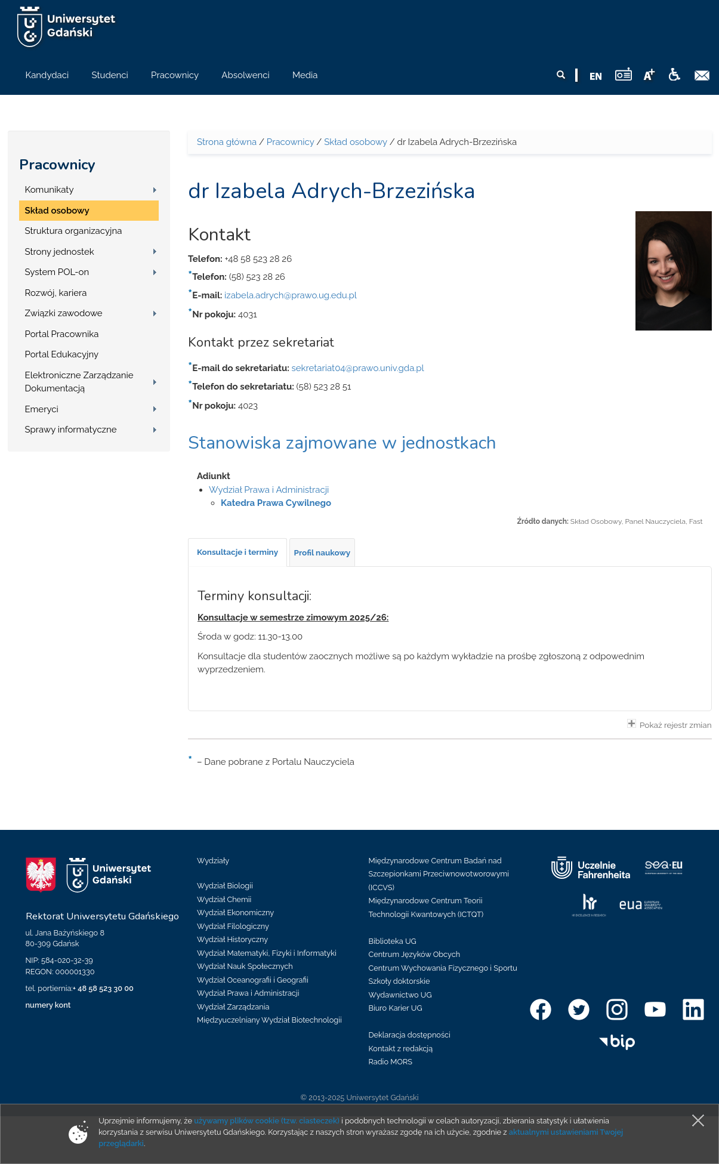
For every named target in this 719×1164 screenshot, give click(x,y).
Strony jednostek (59, 251)
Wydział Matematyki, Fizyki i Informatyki (267, 953)
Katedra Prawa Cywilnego (276, 503)
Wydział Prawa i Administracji (269, 489)
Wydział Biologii (225, 885)
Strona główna (227, 142)
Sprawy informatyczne (71, 429)
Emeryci (41, 409)
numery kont (48, 1005)
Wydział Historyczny (232, 939)
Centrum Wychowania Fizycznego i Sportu (443, 968)
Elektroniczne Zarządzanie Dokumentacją (79, 382)
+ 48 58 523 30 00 (103, 988)
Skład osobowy (57, 210)
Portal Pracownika (62, 334)
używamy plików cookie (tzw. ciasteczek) (267, 1120)
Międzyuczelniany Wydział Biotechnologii (269, 1019)
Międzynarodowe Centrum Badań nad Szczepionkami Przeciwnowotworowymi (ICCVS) (439, 874)
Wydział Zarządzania (233, 1006)
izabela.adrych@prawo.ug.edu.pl (290, 295)
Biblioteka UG (392, 941)
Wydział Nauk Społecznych (245, 966)
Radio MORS (391, 1061)
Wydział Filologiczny (233, 926)
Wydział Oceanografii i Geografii (252, 979)
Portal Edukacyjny (62, 354)
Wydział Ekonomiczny (235, 912)
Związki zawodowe (64, 313)
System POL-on (57, 272)
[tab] (237, 552)
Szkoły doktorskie (399, 981)
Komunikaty (49, 189)
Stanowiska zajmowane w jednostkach (342, 443)
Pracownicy (57, 164)
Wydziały (213, 860)
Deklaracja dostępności (409, 1034)
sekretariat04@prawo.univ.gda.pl (358, 368)
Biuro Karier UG (395, 1008)
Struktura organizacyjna (73, 231)
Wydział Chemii (224, 899)
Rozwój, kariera (56, 293)
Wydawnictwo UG (400, 994)
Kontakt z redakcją (401, 1048)
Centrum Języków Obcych (415, 954)
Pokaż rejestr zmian (669, 724)
